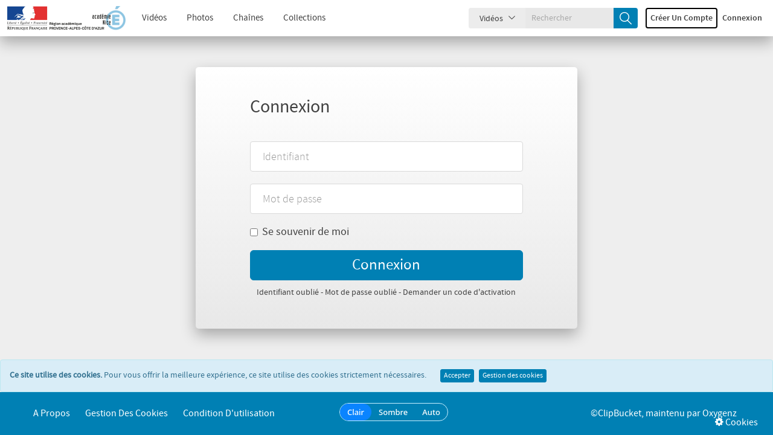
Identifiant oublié (288, 292)
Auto (431, 412)
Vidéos (154, 18)
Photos (200, 18)
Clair (355, 412)
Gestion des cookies (513, 376)
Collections (304, 18)
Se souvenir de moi (299, 232)
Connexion (742, 18)
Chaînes (248, 18)
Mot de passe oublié (361, 292)
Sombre (393, 412)
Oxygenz (719, 413)
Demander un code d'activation (459, 292)
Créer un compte (681, 18)
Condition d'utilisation (229, 413)
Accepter (457, 376)
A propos (51, 413)
